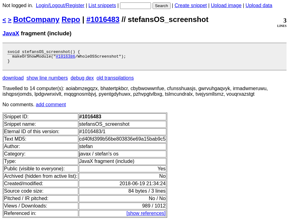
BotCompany (36, 19)
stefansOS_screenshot (46, 52)
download (13, 80)
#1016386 (65, 58)
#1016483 (103, 19)
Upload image (226, 5)
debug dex (82, 80)
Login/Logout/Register (60, 5)
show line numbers (47, 80)
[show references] (146, 216)
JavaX (10, 33)
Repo (71, 19)
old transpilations (115, 80)
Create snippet (191, 5)
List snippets (102, 5)
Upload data (259, 5)
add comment (51, 107)
